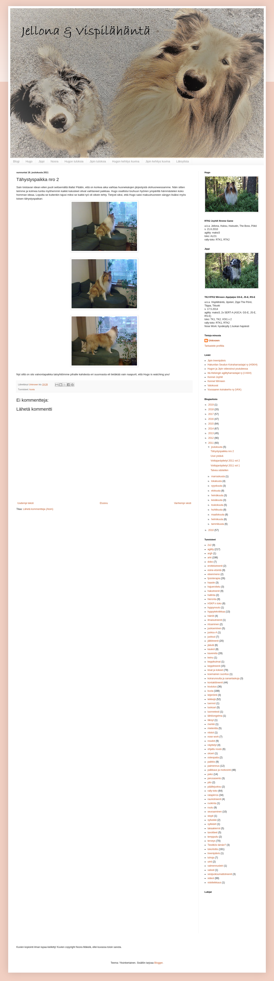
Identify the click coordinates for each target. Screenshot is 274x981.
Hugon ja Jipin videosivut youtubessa (228, 368)
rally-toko (213, 790)
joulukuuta (217, 447)
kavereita (213, 653)
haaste (211, 582)
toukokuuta (217, 505)
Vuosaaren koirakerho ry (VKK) (224, 389)
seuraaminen (215, 811)
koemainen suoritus (218, 674)
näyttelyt (212, 745)
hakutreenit (214, 591)
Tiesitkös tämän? (217, 845)
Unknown (214, 340)
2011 (211, 442)
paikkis (211, 761)
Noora (54, 161)
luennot (212, 703)
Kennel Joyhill (215, 377)
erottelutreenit (215, 565)
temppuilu (213, 836)
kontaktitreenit (215, 682)
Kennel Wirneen (216, 381)
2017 (211, 414)
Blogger (158, 962)
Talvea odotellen (219, 470)
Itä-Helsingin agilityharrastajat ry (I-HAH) (230, 373)
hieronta (212, 599)
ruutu (210, 807)
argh (210, 553)
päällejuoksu (214, 786)
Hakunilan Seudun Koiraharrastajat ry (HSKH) (232, 364)
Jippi (42, 161)
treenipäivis (214, 853)
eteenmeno (214, 574)
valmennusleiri (215, 865)
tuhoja (211, 857)
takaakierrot (214, 828)
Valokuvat (213, 385)
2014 (211, 428)
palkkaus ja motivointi (219, 770)
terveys (212, 840)
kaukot (211, 649)
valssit (211, 870)
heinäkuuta (217, 495)
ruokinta (212, 803)
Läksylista (182, 161)
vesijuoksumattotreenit (220, 874)
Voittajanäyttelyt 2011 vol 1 (225, 465)
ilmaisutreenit (215, 620)
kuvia (32, 389)
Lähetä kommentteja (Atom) (38, 509)
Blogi (16, 161)
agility (211, 549)
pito (209, 782)
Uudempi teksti (25, 503)
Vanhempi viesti (182, 503)
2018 (211, 409)
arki (209, 557)
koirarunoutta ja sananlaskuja (223, 678)
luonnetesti (213, 711)
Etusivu (104, 503)
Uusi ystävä (217, 456)
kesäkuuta (217, 500)
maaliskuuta (218, 514)
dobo (210, 561)
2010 (211, 530)
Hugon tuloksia (74, 161)
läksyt (211, 720)
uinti (210, 861)
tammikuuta (218, 524)
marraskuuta (218, 476)
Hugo (29, 161)
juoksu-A (212, 632)
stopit (210, 816)
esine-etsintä (214, 570)
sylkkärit (212, 824)
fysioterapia (214, 578)
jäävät (211, 645)
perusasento (214, 778)
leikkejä (212, 699)
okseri (211, 753)
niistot (211, 732)
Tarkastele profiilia (214, 345)
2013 (211, 433)
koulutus (212, 686)
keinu (210, 657)
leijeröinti (212, 695)
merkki (211, 724)
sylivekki (212, 820)
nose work (213, 736)
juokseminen (214, 628)
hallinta (211, 595)
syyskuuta (217, 485)
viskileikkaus (214, 882)
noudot (211, 741)
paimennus (214, 765)
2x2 (209, 545)
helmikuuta (217, 519)
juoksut (211, 636)
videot (211, 878)
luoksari (212, 707)
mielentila (213, 728)
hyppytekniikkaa (216, 611)
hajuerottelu (214, 586)
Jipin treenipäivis (217, 360)
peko (210, 774)
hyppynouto (214, 607)
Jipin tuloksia (98, 161)
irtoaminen (213, 624)
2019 (211, 404)
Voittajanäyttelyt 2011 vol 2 (225, 460)
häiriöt (211, 616)
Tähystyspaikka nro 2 (222, 451)
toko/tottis (213, 849)
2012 (211, 438)
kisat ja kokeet (215, 670)
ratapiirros (213, 795)
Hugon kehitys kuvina (125, 161)
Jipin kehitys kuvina (157, 161)
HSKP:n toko (215, 603)
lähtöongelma (215, 715)
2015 (211, 423)
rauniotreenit (214, 799)
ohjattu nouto (215, 749)
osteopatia (213, 757)
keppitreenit (214, 666)
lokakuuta (216, 481)
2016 (211, 419)
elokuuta (216, 490)
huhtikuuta (217, 509)
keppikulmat (214, 661)
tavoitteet (213, 832)
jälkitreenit (213, 640)
